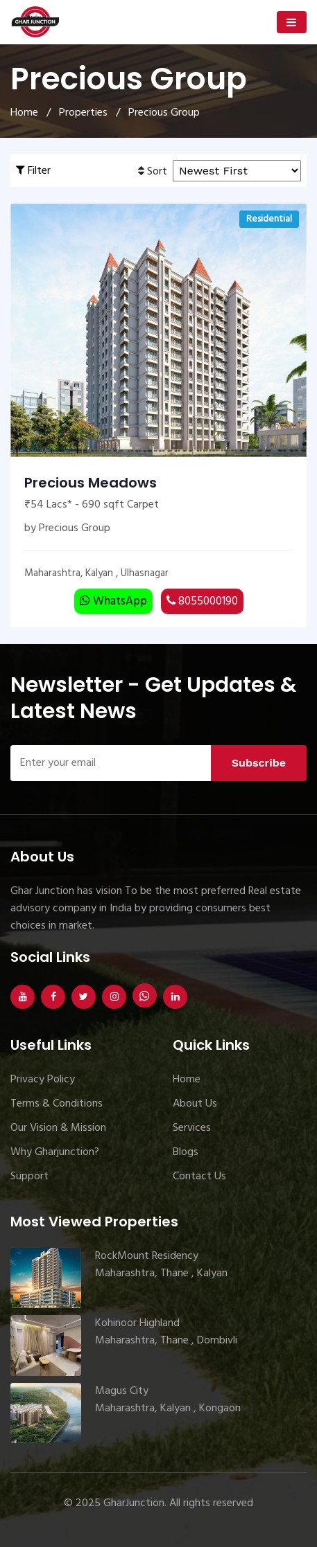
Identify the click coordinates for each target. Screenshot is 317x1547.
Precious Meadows (90, 482)
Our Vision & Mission (58, 1128)
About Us (195, 1104)
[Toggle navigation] (292, 22)
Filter (33, 171)
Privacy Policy (42, 1080)
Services (192, 1128)
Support (29, 1177)
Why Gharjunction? (54, 1152)
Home (24, 113)
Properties (83, 113)
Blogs (185, 1152)
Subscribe (259, 762)
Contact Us (199, 1177)
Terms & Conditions (56, 1104)
